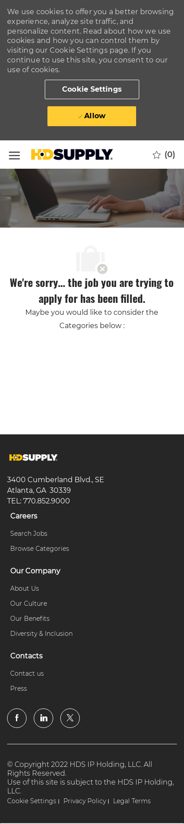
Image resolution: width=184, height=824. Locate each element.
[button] (92, 89)
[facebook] (17, 718)
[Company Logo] (73, 154)
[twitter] (70, 718)
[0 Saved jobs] (164, 154)
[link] (33, 457)
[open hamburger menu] (14, 154)
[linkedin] (43, 718)
